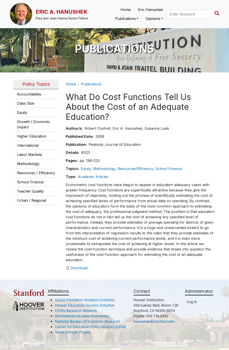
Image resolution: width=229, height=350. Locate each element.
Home (126, 9)
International (27, 145)
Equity (22, 112)
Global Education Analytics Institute (84, 299)
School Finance (30, 182)
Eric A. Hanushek (61, 11)
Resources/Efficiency (135, 168)
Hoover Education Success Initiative (84, 305)
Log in (192, 301)
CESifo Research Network (76, 310)
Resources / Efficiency (36, 173)
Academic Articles (93, 176)
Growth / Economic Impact (33, 124)
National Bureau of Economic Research (87, 321)
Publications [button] (125, 18)
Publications (91, 84)
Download (78, 268)
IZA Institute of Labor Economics (82, 316)
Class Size (25, 103)
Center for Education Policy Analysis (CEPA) (90, 326)
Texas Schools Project (73, 332)
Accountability (29, 94)
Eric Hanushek (150, 9)
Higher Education (31, 136)
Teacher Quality (30, 191)
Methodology (28, 163)
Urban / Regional (31, 200)
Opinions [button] (153, 18)
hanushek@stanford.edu (154, 321)
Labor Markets (29, 154)
